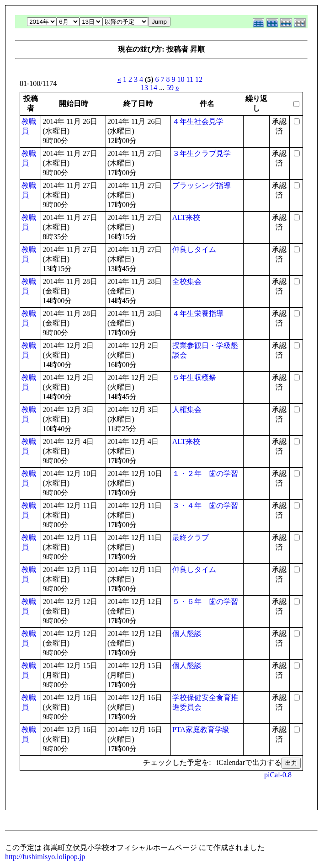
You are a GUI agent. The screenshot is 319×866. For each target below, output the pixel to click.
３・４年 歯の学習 (205, 505)
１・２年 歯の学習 (205, 473)
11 (189, 79)
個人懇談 (187, 633)
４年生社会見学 (197, 121)
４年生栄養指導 (197, 313)
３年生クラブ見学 (201, 153)
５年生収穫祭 (194, 377)
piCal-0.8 (278, 775)
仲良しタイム (194, 249)
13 (144, 87)
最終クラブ (190, 537)
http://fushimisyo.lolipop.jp (45, 857)
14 (153, 87)
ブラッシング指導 (201, 185)
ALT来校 (186, 217)
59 (170, 87)
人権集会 (187, 409)
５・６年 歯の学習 (205, 601)
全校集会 (187, 281)
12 (198, 79)
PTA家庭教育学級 (200, 729)
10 (181, 79)
